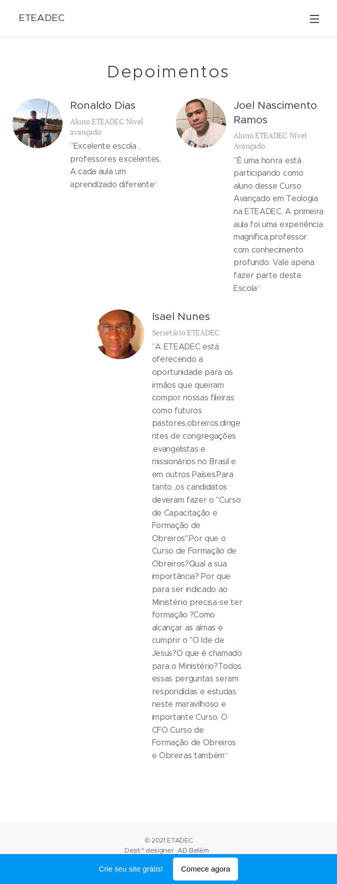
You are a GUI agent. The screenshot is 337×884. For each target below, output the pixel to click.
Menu (314, 18)
